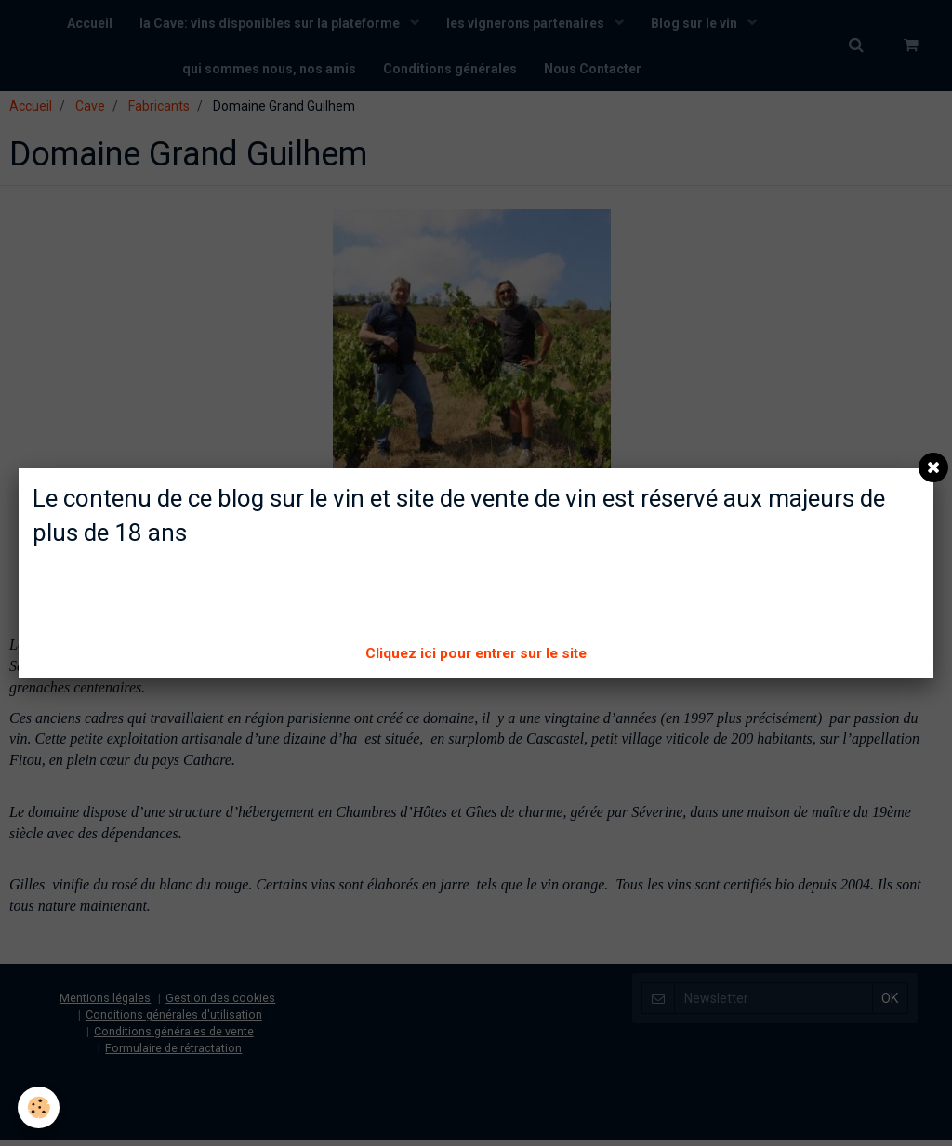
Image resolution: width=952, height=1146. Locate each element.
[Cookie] (39, 1107)
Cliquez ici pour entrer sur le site (476, 653)
